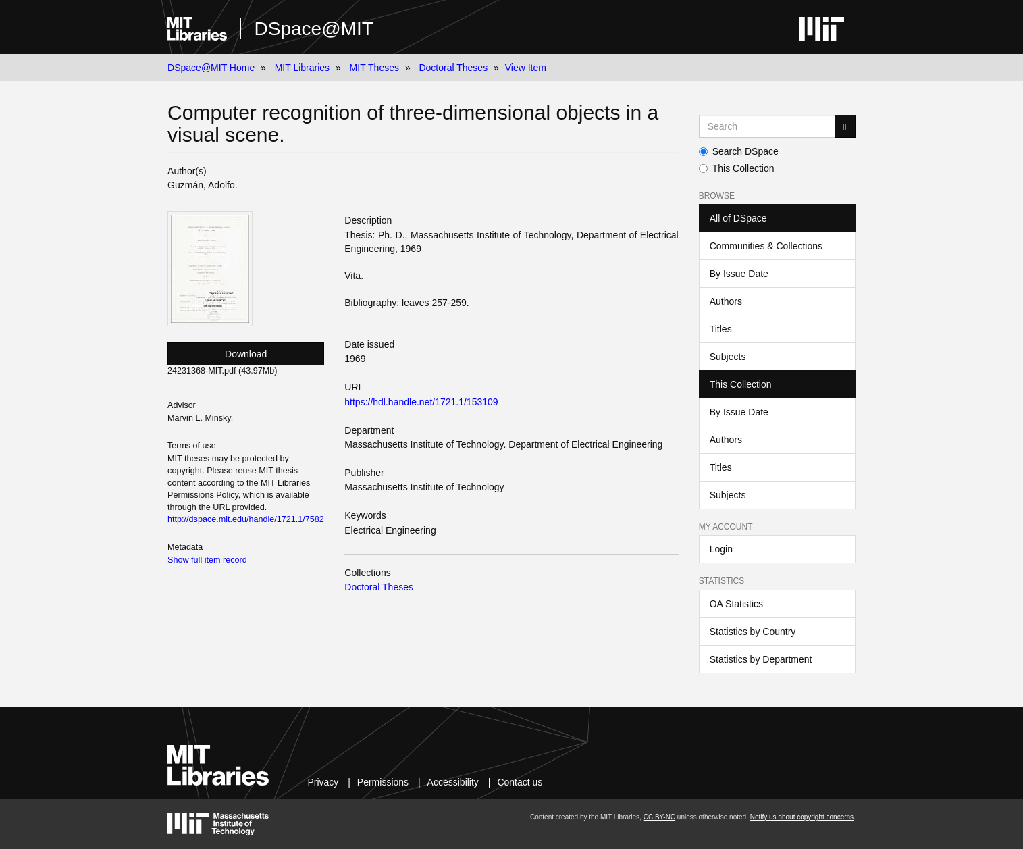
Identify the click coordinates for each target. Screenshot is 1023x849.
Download (246, 354)
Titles (721, 329)
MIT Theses (374, 67)
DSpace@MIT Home (211, 67)
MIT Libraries (302, 67)
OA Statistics (736, 603)
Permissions (383, 782)
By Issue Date (739, 273)
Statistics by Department (761, 659)
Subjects (728, 356)
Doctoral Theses (453, 67)
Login (721, 549)
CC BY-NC (659, 817)
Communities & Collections (766, 245)
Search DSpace (739, 151)
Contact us (519, 782)
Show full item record (207, 560)
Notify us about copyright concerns (802, 817)
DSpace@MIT (314, 28)
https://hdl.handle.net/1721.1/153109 (421, 401)
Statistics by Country (753, 631)
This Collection (737, 168)
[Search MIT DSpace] (767, 126)
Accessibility (453, 782)
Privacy (322, 782)
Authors (726, 301)
